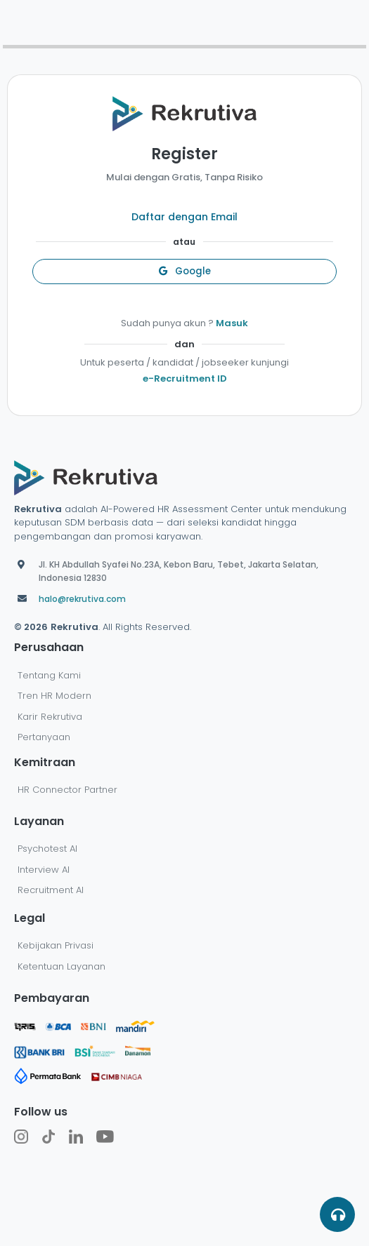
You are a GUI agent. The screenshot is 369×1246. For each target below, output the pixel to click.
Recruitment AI (51, 890)
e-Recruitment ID (185, 378)
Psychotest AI (47, 848)
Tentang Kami (49, 675)
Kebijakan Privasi (55, 945)
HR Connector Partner (67, 789)
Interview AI (44, 869)
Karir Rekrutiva (50, 716)
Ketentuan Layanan (61, 966)
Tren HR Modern (54, 695)
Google (185, 271)
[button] (337, 1214)
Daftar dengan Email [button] (184, 217)
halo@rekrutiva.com (82, 599)
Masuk (232, 323)
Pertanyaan (44, 737)
